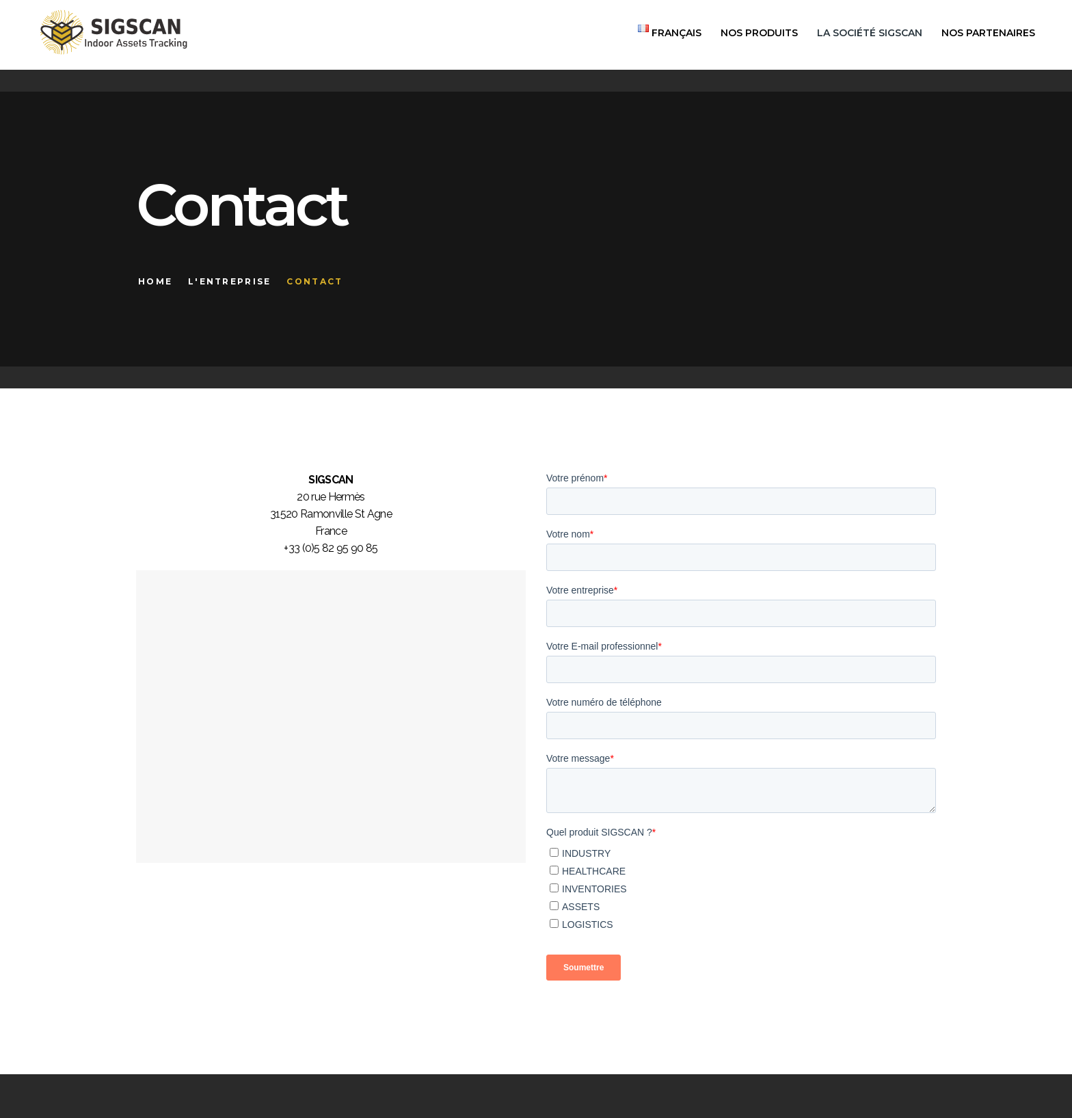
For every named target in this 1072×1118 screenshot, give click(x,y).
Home (155, 281)
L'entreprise (229, 281)
